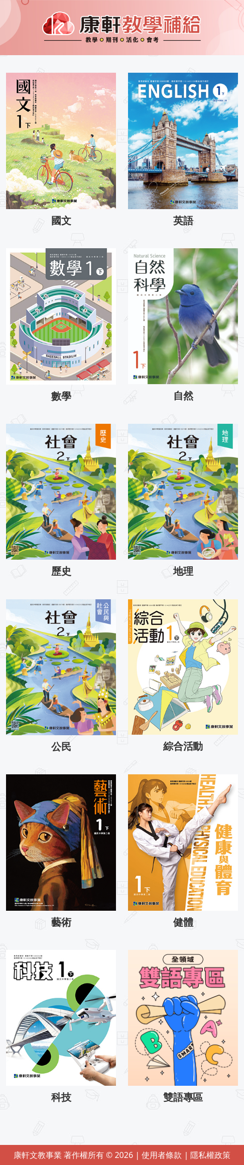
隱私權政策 (210, 1154)
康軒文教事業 (39, 1154)
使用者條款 (163, 1154)
